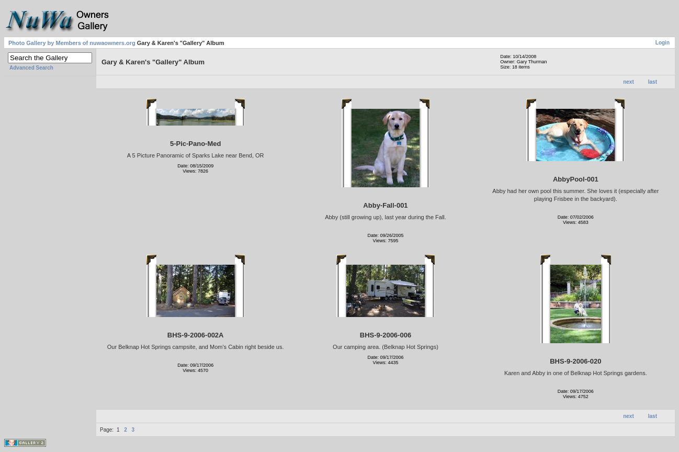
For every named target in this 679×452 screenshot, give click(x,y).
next (628, 82)
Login (662, 43)
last (652, 82)
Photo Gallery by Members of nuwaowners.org (71, 43)
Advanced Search (31, 68)
